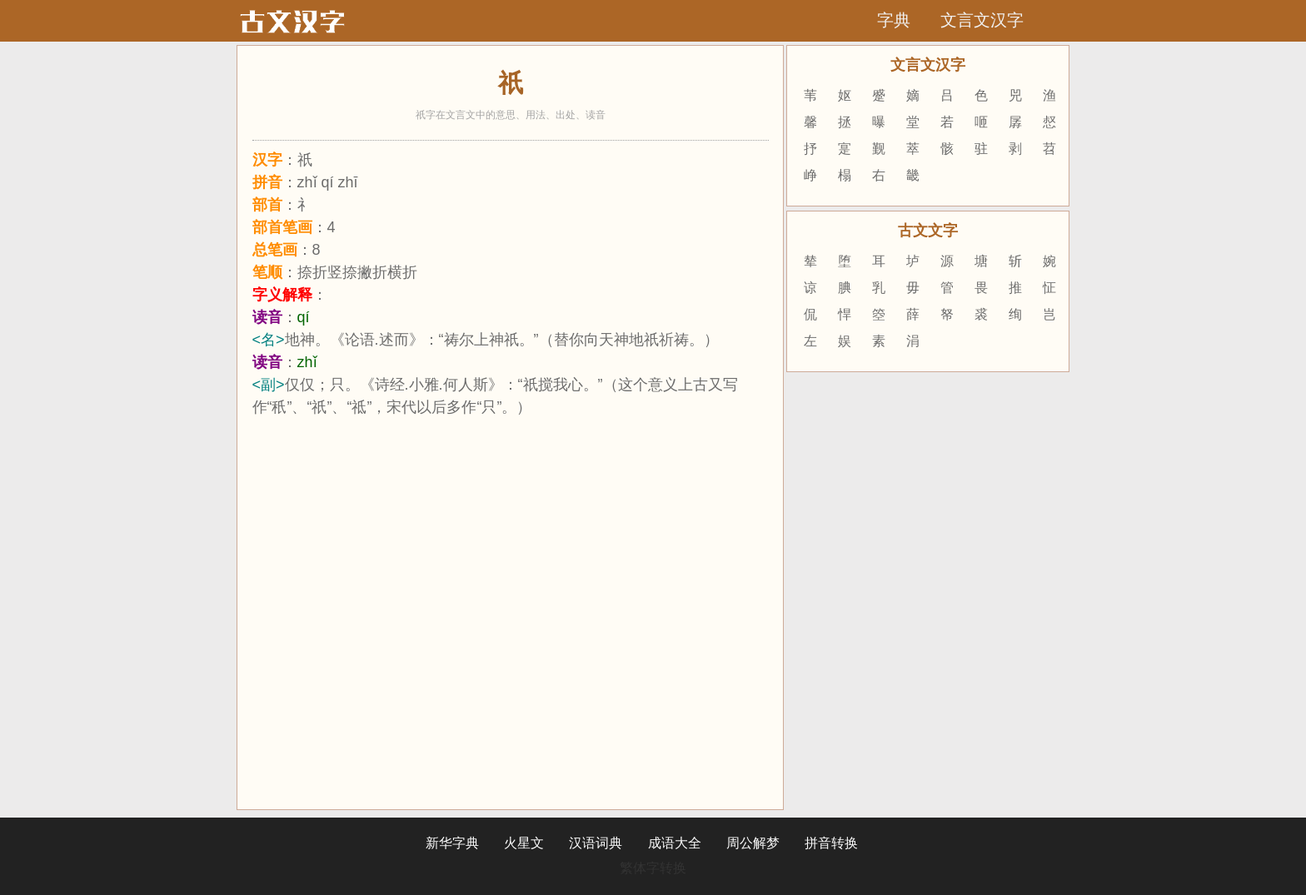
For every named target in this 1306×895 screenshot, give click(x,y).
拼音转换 (831, 843)
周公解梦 (753, 843)
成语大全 (674, 843)
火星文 (524, 843)
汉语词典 (595, 843)
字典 (893, 20)
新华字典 (452, 843)
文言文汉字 (982, 20)
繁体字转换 (653, 868)
